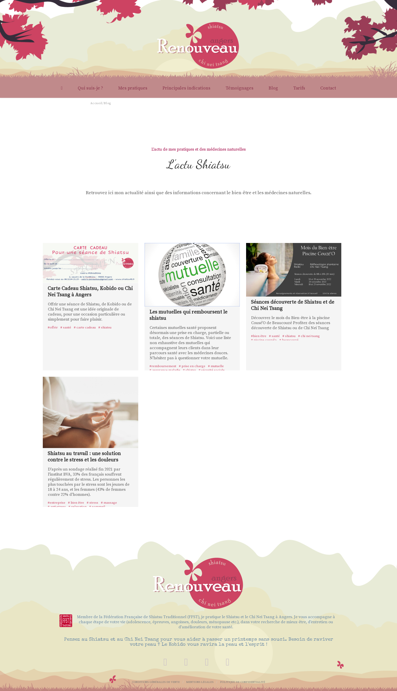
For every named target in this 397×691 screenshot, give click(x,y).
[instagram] (207, 662)
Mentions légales (199, 682)
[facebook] (186, 662)
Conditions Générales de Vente (156, 682)
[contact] (165, 662)
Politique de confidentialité (242, 682)
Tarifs (299, 88)
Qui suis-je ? (90, 88)
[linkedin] (228, 662)
